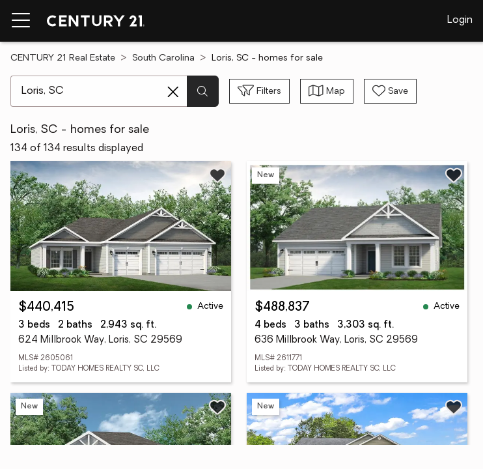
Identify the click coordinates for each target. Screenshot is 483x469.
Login (460, 20)
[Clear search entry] (173, 92)
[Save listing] (217, 175)
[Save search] (390, 91)
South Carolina (163, 58)
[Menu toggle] (20, 20)
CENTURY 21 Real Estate (62, 58)
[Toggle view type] (326, 91)
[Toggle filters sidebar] (259, 91)
